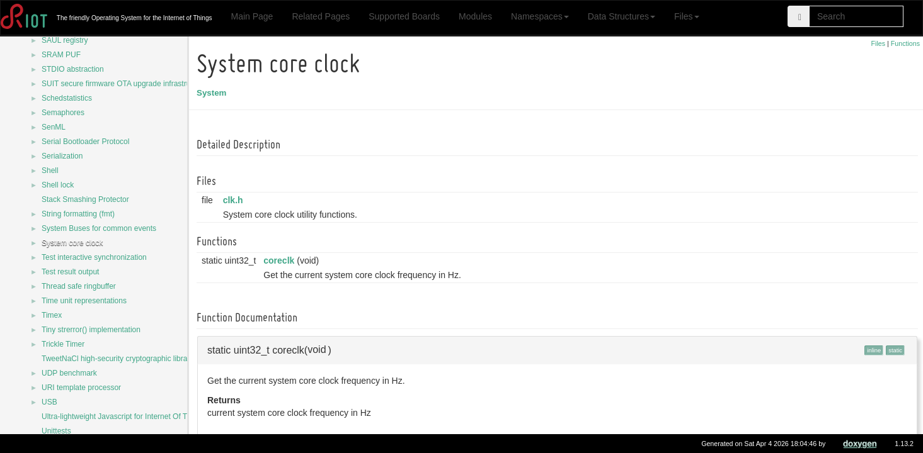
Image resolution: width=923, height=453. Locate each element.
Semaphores (63, 112)
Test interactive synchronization (94, 257)
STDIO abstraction (73, 69)
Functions (905, 43)
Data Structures (621, 16)
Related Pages (321, 16)
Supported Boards (404, 16)
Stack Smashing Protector (85, 199)
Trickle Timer (63, 344)
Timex (52, 315)
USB (49, 402)
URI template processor (81, 387)
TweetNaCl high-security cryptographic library (117, 358)
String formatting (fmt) (78, 214)
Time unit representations (84, 300)
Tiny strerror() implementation (91, 329)
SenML (54, 127)
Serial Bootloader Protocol (85, 141)
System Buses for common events (99, 228)
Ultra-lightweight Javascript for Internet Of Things (123, 416)
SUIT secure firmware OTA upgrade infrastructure (124, 83)
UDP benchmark (69, 373)
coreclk (280, 260)
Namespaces (540, 16)
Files (686, 16)
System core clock (72, 242)
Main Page (252, 16)
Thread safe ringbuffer (79, 286)
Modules (475, 16)
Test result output (70, 271)
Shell (50, 170)
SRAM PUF (61, 54)
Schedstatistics (67, 98)
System (213, 93)
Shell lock (58, 185)
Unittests (56, 431)
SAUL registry (65, 40)
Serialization (62, 156)
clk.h (235, 200)
